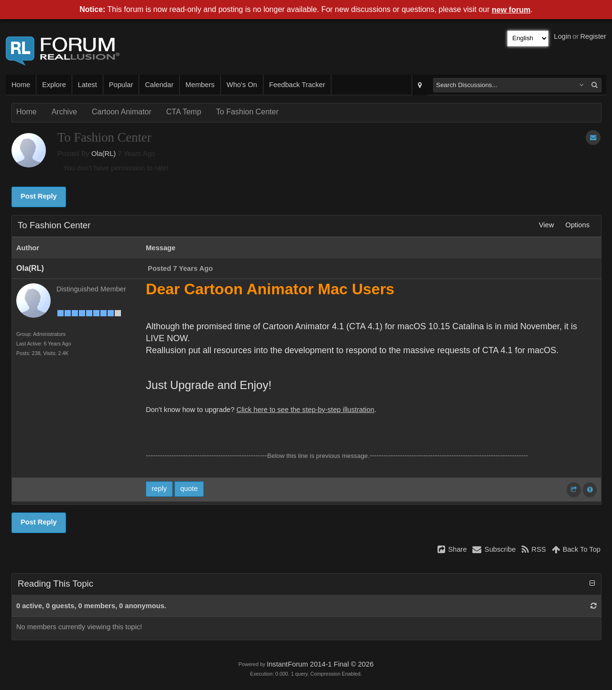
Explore (54, 85)
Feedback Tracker (297, 85)
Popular (121, 85)
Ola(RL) (103, 153)
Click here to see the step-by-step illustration (305, 409)
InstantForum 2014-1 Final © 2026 (320, 664)
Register (593, 36)
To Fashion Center (247, 112)
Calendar (159, 85)
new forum (511, 10)
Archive (64, 112)
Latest (87, 85)
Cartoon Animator (122, 112)
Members (200, 85)
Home (21, 85)
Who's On (242, 85)
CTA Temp (183, 112)
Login (562, 36)
